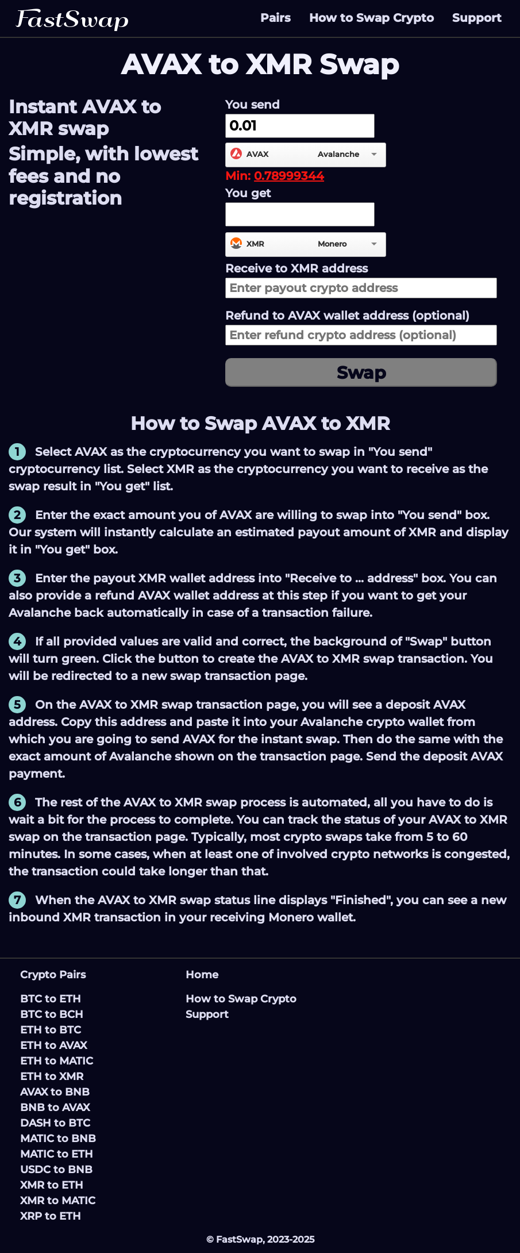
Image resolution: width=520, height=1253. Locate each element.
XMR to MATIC (57, 1200)
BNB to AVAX (55, 1107)
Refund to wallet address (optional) (347, 315)
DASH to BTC (55, 1123)
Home (202, 974)
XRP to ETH (50, 1216)
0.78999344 (289, 176)
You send (252, 105)
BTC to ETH (50, 999)
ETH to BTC (50, 1030)
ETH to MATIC (56, 1061)
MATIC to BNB (58, 1138)
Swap (361, 372)
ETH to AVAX (53, 1045)
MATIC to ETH (56, 1154)
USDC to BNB (56, 1169)
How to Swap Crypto (371, 18)
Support (477, 18)
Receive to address (296, 268)
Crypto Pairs (53, 974)
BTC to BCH (51, 1014)
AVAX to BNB (55, 1092)
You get (248, 193)
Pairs (275, 18)
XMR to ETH (51, 1185)
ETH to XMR (51, 1076)
